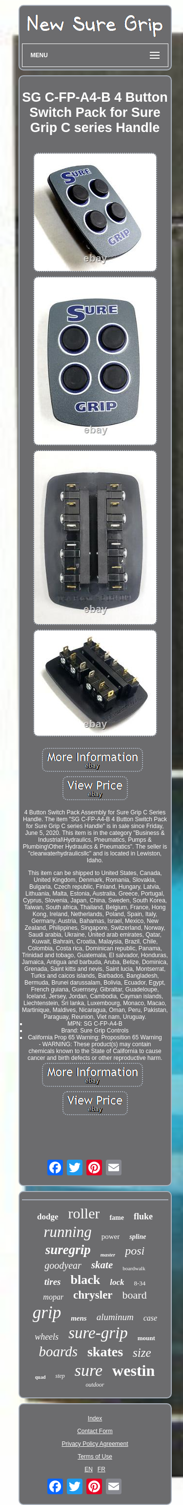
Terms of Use (95, 1456)
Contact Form (95, 1431)
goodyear (62, 1265)
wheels (47, 1337)
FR (101, 1469)
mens (79, 1318)
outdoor (94, 1384)
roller (84, 1213)
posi (134, 1250)
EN (88, 1469)
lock (117, 1282)
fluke (143, 1216)
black (85, 1280)
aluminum (115, 1317)
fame (116, 1217)
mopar (53, 1297)
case (150, 1318)
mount (146, 1338)
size (142, 1352)
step (59, 1375)
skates (105, 1351)
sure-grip (98, 1333)
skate (102, 1265)
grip (47, 1312)
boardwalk (133, 1268)
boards (58, 1351)
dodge (47, 1216)
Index (95, 1418)
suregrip (68, 1249)
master (108, 1255)
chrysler (92, 1295)
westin (133, 1370)
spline (137, 1236)
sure (88, 1370)
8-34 (139, 1283)
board (134, 1295)
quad (40, 1377)
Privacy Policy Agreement (94, 1443)
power (111, 1236)
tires (52, 1282)
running (68, 1231)
